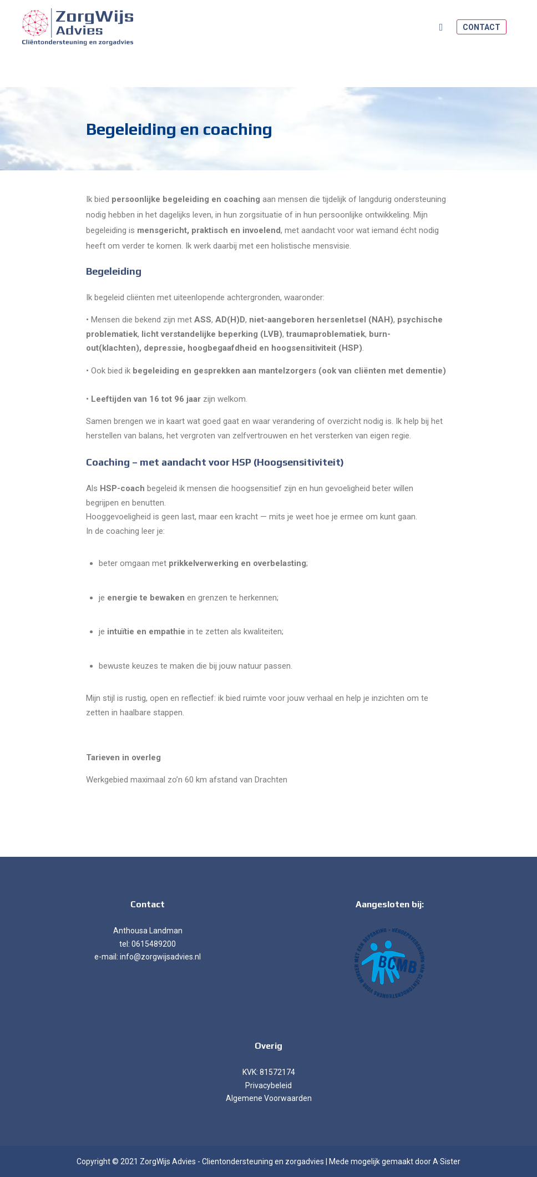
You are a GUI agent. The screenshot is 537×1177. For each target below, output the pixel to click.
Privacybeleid (268, 1085)
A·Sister (446, 1161)
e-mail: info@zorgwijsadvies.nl (147, 956)
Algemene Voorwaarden (269, 1098)
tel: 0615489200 (147, 943)
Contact (481, 27)
